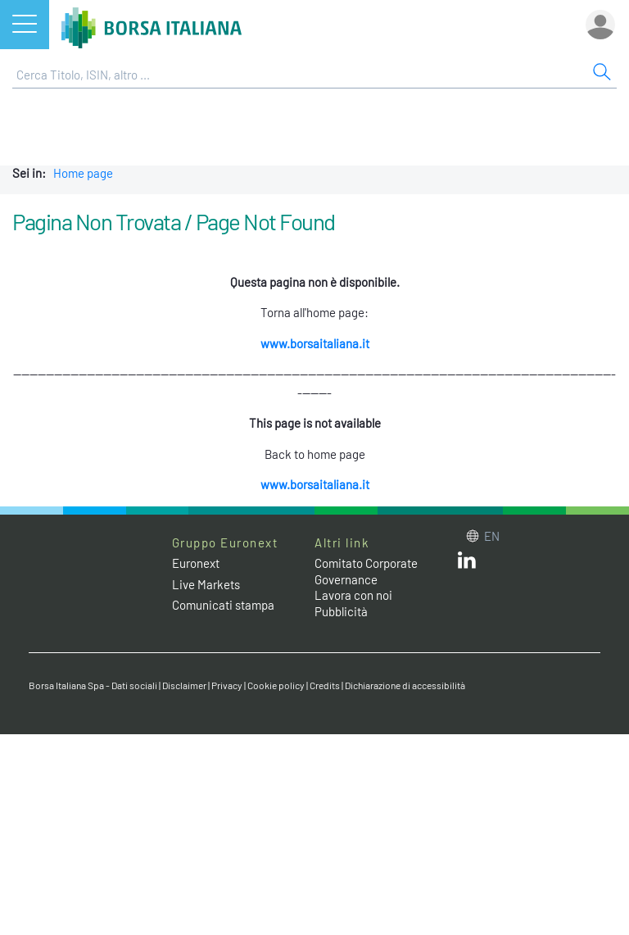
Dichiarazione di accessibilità (405, 685)
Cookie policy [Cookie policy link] (276, 685)
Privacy (226, 685)
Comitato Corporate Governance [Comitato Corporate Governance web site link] (366, 571)
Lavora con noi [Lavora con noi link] (353, 595)
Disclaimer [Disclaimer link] (184, 685)
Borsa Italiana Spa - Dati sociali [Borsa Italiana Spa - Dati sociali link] (93, 685)
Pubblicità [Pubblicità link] (341, 611)
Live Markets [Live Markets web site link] (206, 584)
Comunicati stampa (223, 604)
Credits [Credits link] (325, 685)
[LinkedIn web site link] (467, 563)
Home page (83, 173)
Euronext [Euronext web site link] (195, 563)
